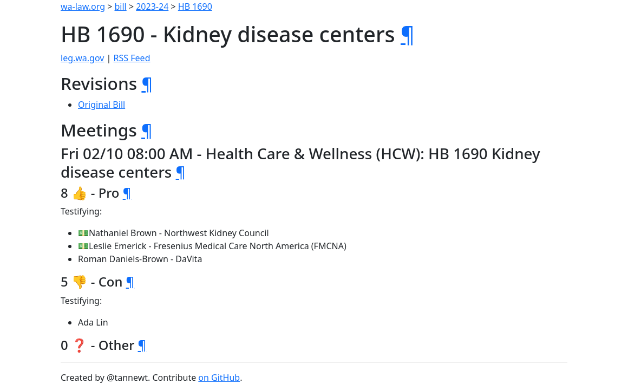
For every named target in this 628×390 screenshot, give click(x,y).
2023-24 (152, 6)
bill (121, 6)
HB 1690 (195, 6)
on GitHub (219, 378)
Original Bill (101, 104)
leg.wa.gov (82, 58)
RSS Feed (132, 58)
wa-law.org (83, 6)
